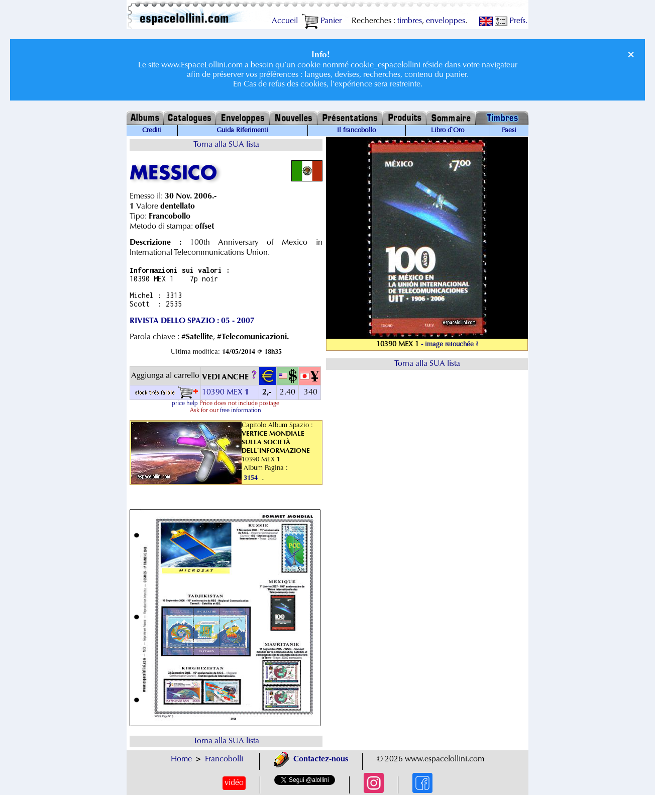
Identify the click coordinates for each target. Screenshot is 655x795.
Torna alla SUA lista (226, 145)
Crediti (152, 130)
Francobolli (224, 759)
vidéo (234, 783)
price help (185, 404)
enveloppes (445, 21)
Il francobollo (356, 130)
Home (181, 759)
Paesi (509, 130)
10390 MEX (226, 392)
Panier (322, 21)
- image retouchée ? (449, 344)
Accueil (285, 21)
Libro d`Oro (447, 130)
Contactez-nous (311, 759)
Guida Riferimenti (242, 130)
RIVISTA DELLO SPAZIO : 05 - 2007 (192, 321)
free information (240, 411)
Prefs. (511, 21)
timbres (409, 21)
